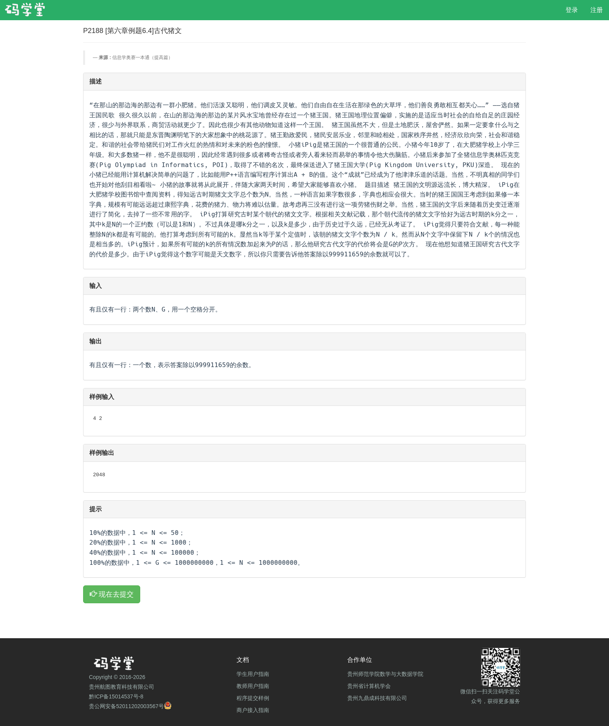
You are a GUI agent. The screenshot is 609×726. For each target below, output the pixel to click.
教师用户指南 (253, 686)
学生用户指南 (253, 674)
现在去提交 (112, 594)
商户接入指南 (253, 710)
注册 (596, 10)
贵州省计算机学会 (369, 686)
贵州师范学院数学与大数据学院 (385, 674)
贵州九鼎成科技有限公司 (377, 698)
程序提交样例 (253, 698)
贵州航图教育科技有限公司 (121, 687)
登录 (572, 10)
